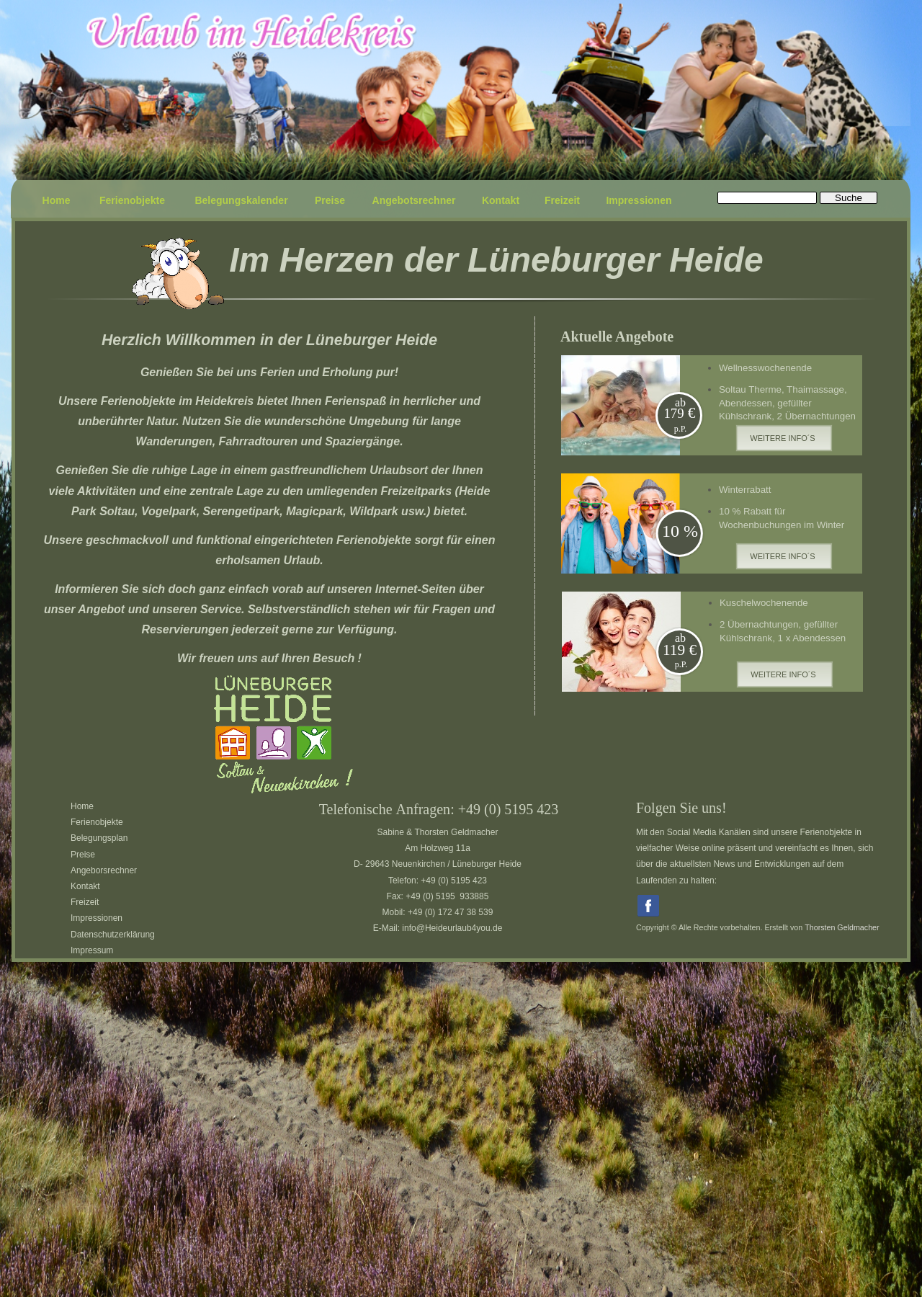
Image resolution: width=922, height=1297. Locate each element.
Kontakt (85, 886)
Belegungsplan (99, 838)
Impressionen (96, 918)
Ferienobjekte (97, 822)
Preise (83, 855)
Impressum (92, 950)
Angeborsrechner (104, 870)
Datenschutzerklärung (113, 935)
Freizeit (85, 902)
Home (82, 806)
